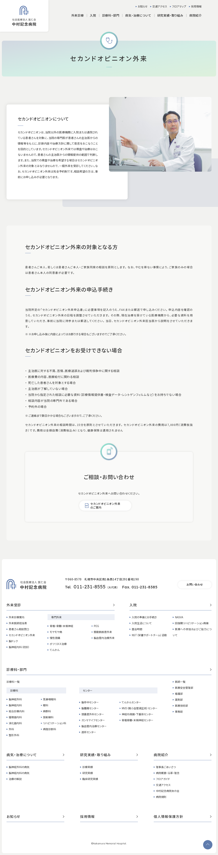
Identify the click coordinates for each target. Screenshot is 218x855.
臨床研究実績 (90, 779)
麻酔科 (47, 711)
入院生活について (142, 623)
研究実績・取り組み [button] (170, 15)
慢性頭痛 (55, 638)
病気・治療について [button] (138, 15)
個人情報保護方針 (182, 817)
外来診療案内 (16, 617)
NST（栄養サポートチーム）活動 (149, 635)
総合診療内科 (16, 711)
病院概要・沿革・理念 (167, 773)
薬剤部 (179, 699)
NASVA (179, 617)
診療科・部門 (109, 670)
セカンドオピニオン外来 (22, 635)
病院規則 (161, 797)
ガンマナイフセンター (93, 720)
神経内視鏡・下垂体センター (137, 714)
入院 (170, 605)
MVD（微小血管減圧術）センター (139, 708)
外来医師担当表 (18, 623)
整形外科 (14, 735)
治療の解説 (15, 779)
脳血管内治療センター (94, 726)
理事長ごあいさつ (166, 767)
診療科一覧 (13, 682)
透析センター (88, 732)
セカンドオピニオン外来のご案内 (105, 505)
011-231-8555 (90, 587)
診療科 (14, 690)
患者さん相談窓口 (19, 629)
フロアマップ (179, 6)
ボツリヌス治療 (58, 644)
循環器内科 (15, 717)
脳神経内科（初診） (19, 647)
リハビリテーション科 (54, 723)
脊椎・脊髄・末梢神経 (61, 626)
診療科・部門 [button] (110, 15)
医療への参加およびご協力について (192, 632)
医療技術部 (181, 705)
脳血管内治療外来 (104, 638)
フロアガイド (163, 779)
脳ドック (13, 641)
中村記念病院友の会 (167, 791)
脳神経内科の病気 (19, 773)
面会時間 (137, 629)
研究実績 (87, 773)
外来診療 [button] (77, 15)
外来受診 (61, 605)
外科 (11, 729)
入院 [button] (93, 15)
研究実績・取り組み (109, 755)
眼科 (45, 705)
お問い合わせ (195, 584)
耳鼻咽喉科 (49, 699)
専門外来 (56, 617)
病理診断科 (49, 729)
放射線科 (48, 717)
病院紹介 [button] (195, 15)
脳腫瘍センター (90, 708)
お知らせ (142, 6)
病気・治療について (35, 755)
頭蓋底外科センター (92, 714)
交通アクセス (159, 6)
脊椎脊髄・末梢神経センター (137, 720)
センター (87, 690)
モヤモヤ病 (56, 632)
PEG (96, 626)
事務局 (179, 711)
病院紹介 (182, 755)
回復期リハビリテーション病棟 (191, 623)
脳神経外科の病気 (19, 767)
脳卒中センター (90, 702)
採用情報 (196, 6)
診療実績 (87, 767)
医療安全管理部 (184, 688)
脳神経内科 (15, 705)
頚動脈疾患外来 (103, 632)
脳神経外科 (15, 699)
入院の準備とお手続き (144, 617)
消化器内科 (15, 723)
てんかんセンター (131, 702)
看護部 (179, 693)
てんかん (55, 650)
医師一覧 (180, 682)
